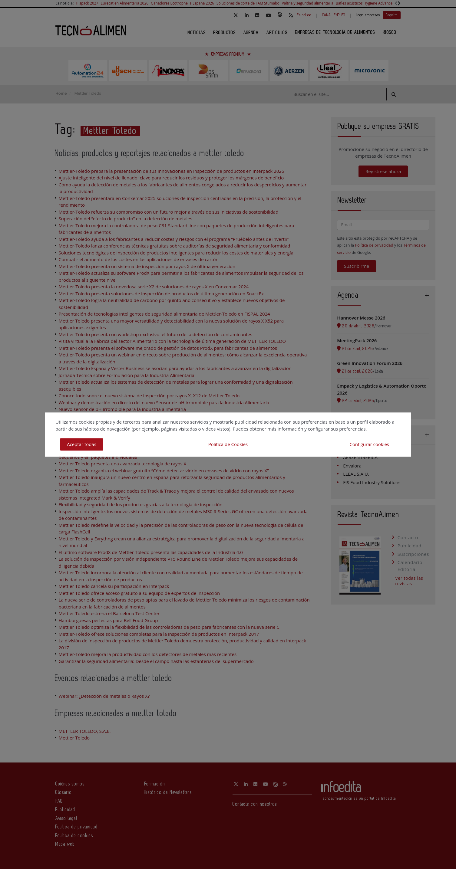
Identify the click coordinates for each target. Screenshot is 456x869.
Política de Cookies (228, 444)
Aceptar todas (81, 444)
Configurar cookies (369, 444)
